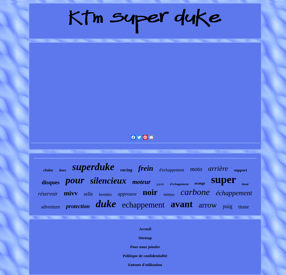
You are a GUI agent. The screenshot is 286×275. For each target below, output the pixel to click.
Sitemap (145, 238)
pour (74, 180)
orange (200, 183)
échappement (234, 193)
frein (145, 168)
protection (78, 206)
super (223, 179)
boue (245, 184)
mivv (70, 193)
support (240, 170)
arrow (208, 205)
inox (62, 170)
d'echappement (171, 170)
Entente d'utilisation (145, 264)
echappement (143, 204)
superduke (93, 167)
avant (182, 204)
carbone (195, 192)
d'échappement (179, 184)
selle (88, 194)
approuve (127, 194)
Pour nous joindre (145, 247)
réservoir (48, 194)
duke (106, 203)
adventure (50, 206)
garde (160, 184)
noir (150, 192)
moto (196, 169)
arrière (218, 168)
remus (169, 194)
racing (126, 170)
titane (243, 206)
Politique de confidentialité (145, 256)
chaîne (48, 170)
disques (50, 182)
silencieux (108, 180)
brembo (105, 194)
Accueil (145, 229)
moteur (141, 181)
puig (227, 206)
